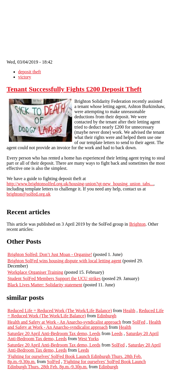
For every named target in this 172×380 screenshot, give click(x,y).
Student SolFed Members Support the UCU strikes (54, 278)
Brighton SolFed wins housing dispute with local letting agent (64, 260)
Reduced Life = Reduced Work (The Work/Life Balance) (59, 310)
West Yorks (88, 338)
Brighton (137, 224)
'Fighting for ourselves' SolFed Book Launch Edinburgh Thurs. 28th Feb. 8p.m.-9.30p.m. (76, 364)
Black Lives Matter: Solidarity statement (44, 284)
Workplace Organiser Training (35, 272)
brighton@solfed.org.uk (29, 194)
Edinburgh (106, 315)
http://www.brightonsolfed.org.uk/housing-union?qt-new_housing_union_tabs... (80, 183)
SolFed (138, 322)
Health (129, 310)
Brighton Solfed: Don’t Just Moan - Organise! (49, 254)
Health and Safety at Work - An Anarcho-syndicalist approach (64, 322)
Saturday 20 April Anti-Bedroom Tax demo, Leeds (53, 333)
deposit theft (29, 71)
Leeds (117, 333)
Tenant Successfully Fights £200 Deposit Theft (74, 89)
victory (24, 76)
